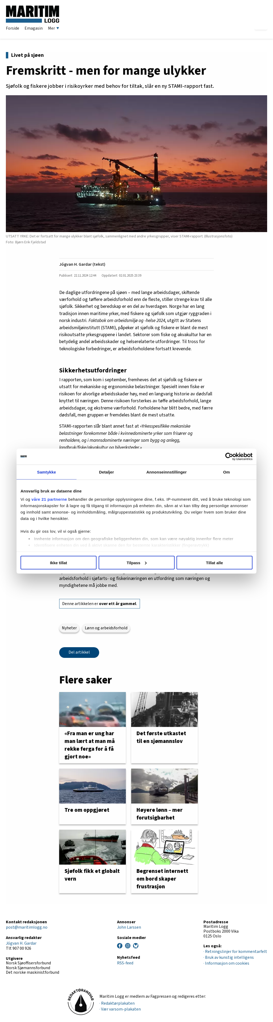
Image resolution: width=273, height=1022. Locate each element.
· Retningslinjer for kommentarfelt (235, 952)
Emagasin (34, 28)
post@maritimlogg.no (26, 927)
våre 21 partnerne (49, 499)
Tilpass (137, 562)
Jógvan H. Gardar (21, 943)
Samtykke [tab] (46, 472)
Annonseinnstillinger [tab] (166, 472)
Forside (12, 28)
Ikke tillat (58, 562)
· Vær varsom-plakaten (120, 1009)
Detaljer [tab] (106, 472)
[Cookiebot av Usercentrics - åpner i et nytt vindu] (229, 456)
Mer (53, 28)
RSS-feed (125, 963)
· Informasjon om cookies (226, 963)
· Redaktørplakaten (117, 1003)
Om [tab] (226, 472)
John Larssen (129, 927)
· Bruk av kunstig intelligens (228, 957)
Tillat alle (214, 562)
